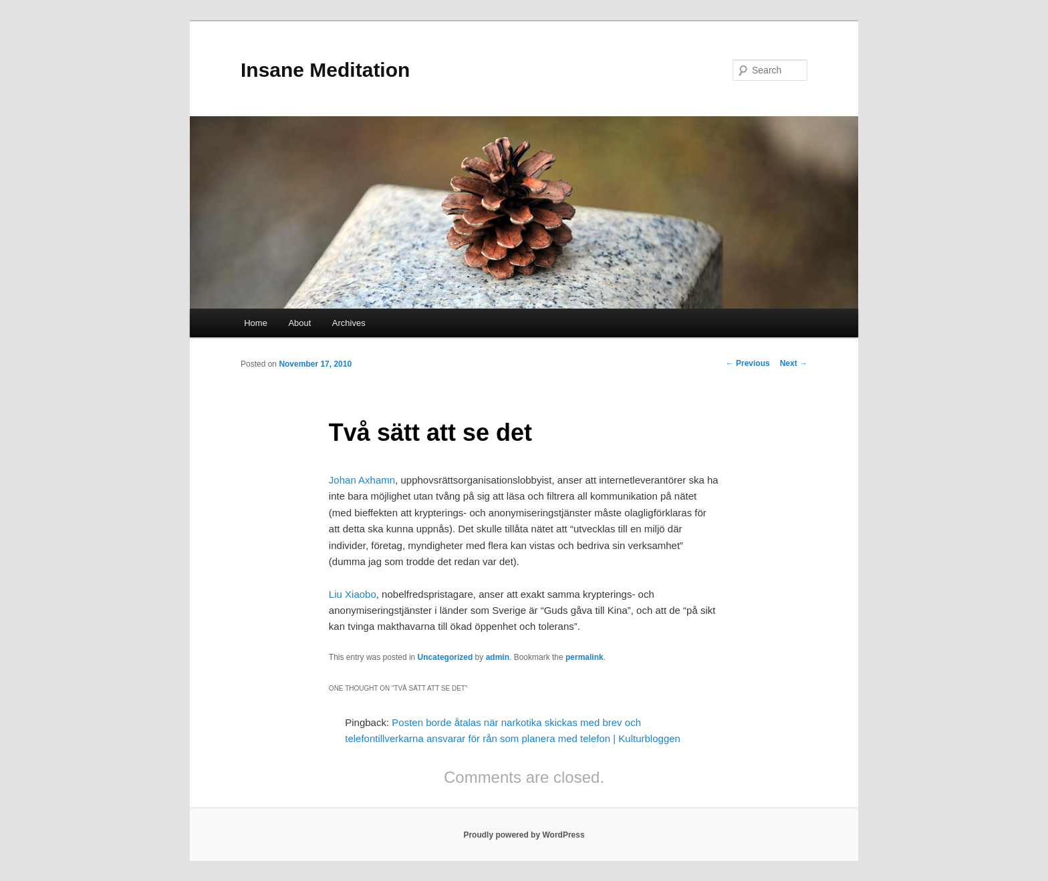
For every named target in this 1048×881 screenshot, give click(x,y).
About (299, 323)
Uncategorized (445, 657)
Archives (349, 323)
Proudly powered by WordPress (523, 835)
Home (255, 323)
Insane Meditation (325, 70)
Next (793, 363)
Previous (748, 363)
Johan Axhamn (362, 480)
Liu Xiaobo (352, 594)
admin (497, 657)
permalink (584, 657)
